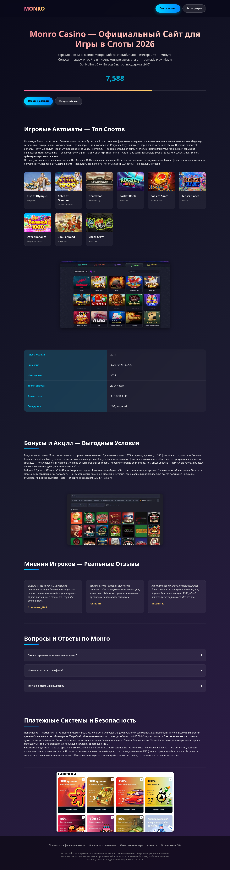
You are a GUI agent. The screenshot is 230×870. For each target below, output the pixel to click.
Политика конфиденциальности (67, 845)
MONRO (34, 8)
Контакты (152, 845)
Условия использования (102, 845)
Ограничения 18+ (171, 845)
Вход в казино (168, 8)
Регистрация (194, 8)
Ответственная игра (131, 845)
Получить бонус (68, 101)
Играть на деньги (38, 101)
